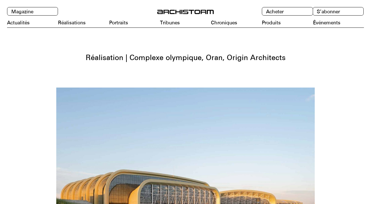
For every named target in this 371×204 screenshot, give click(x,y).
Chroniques (224, 23)
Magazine (22, 12)
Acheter (275, 12)
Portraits (118, 23)
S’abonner (328, 12)
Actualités (18, 23)
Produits (271, 23)
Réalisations (72, 23)
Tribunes (170, 23)
